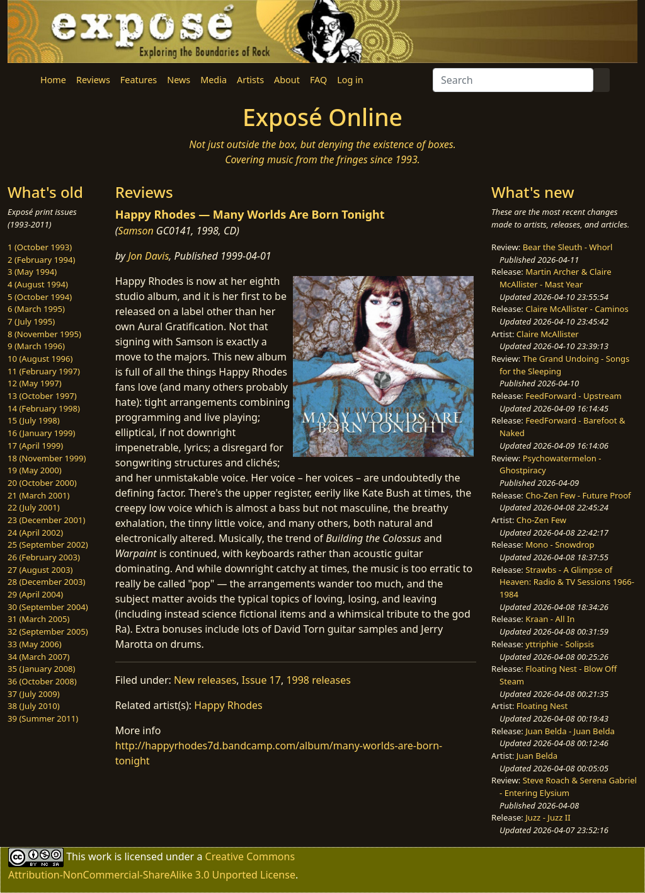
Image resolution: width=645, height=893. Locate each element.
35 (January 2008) (41, 668)
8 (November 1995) (44, 334)
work (99, 856)
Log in (350, 80)
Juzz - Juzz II (547, 817)
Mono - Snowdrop (559, 544)
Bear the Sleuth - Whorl (568, 247)
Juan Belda (537, 755)
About (287, 80)
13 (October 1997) (42, 395)
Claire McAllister (548, 334)
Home (53, 80)
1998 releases (318, 680)
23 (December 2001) (46, 520)
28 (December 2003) (46, 581)
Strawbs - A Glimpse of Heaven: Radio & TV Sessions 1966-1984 (566, 582)
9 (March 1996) (36, 346)
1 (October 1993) (40, 247)
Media (213, 80)
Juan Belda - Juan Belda (570, 731)
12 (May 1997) (35, 383)
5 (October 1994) (40, 296)
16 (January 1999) (41, 433)
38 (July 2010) (34, 706)
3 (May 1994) (32, 271)
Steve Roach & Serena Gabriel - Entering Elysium (568, 786)
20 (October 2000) (42, 482)
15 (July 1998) (34, 420)
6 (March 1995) (36, 308)
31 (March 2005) (38, 619)
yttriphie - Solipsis (559, 644)
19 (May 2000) (35, 470)
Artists (250, 80)
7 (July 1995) (31, 321)
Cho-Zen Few (541, 520)
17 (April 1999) (35, 445)
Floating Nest (542, 706)
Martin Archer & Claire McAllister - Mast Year (555, 278)
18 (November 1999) (47, 458)
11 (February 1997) (44, 371)
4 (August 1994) (38, 284)
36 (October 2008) (42, 681)
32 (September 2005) (48, 631)
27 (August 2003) (40, 569)
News (178, 80)
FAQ (318, 80)
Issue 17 (261, 680)
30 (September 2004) (48, 607)
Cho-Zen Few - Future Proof (578, 495)
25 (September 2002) (48, 544)
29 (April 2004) (35, 594)
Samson (135, 231)
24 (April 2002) (35, 532)
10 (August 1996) (40, 358)
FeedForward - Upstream (573, 395)
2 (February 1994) (41, 259)
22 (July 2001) (34, 507)
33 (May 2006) (35, 644)
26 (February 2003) (44, 557)
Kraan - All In (549, 619)
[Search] (513, 80)
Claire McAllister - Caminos (577, 308)
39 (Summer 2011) (43, 718)
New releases (205, 680)
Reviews (93, 80)
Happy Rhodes (228, 705)
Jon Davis (148, 256)
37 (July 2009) (34, 694)
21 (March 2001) (38, 495)
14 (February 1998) (44, 408)
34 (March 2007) (38, 656)
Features (138, 80)
